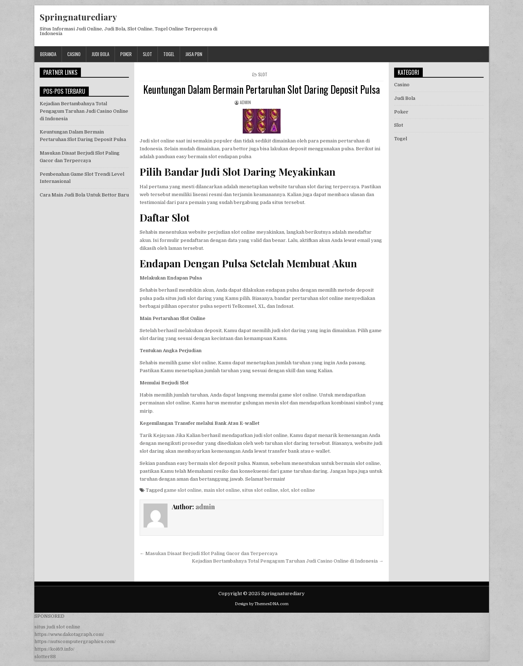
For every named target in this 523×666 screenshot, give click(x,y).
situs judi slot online (57, 626)
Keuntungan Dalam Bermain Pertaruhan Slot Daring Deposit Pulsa (261, 89)
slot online (303, 490)
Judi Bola (100, 54)
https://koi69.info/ (54, 649)
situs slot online (260, 490)
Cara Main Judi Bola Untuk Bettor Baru (84, 195)
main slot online (222, 490)
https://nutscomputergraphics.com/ (75, 641)
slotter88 (45, 656)
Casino (74, 54)
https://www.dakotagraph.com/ (69, 634)
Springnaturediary (78, 17)
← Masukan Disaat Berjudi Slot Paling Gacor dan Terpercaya (208, 553)
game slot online (183, 490)
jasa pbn (193, 54)
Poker (126, 54)
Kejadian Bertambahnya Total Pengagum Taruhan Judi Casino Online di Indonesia (84, 111)
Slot (147, 54)
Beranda (48, 54)
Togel (168, 54)
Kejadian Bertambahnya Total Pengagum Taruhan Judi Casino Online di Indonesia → (287, 561)
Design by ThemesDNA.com (262, 604)
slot (284, 490)
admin (245, 102)
